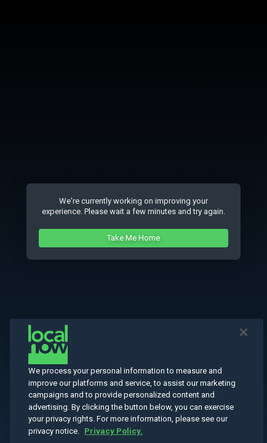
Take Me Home (133, 237)
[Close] (243, 340)
